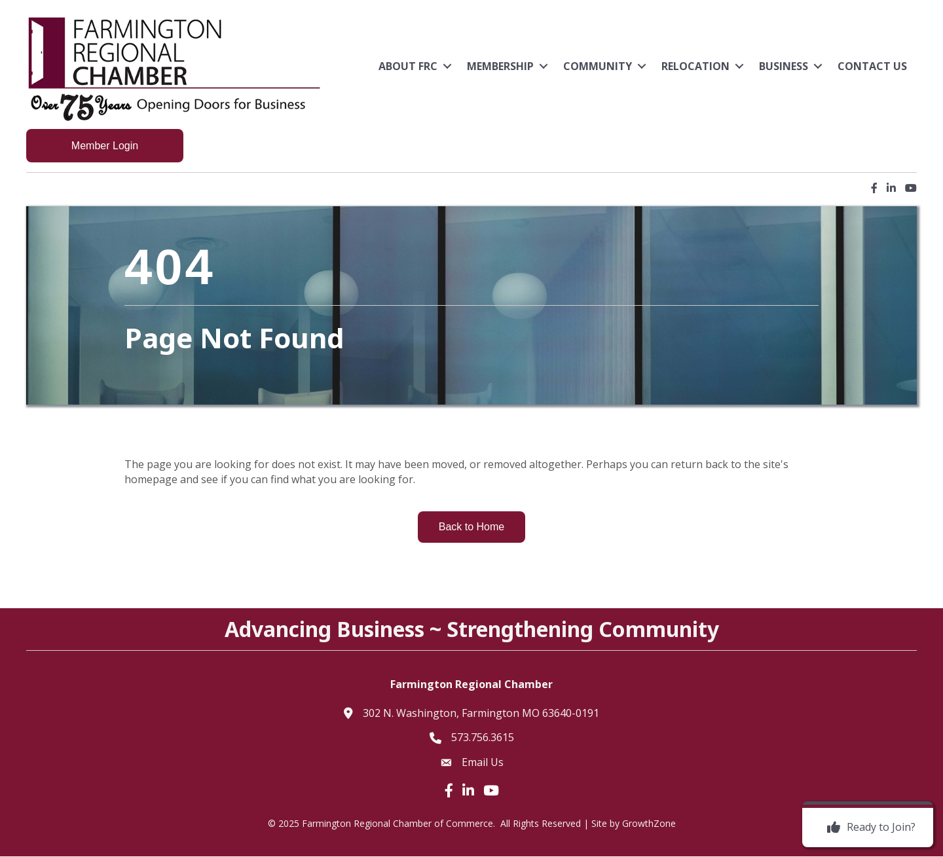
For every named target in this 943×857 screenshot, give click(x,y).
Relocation (695, 66)
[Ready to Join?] (868, 827)
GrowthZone (649, 823)
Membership (500, 66)
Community (597, 66)
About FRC (408, 66)
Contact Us (872, 66)
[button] (104, 145)
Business (783, 66)
